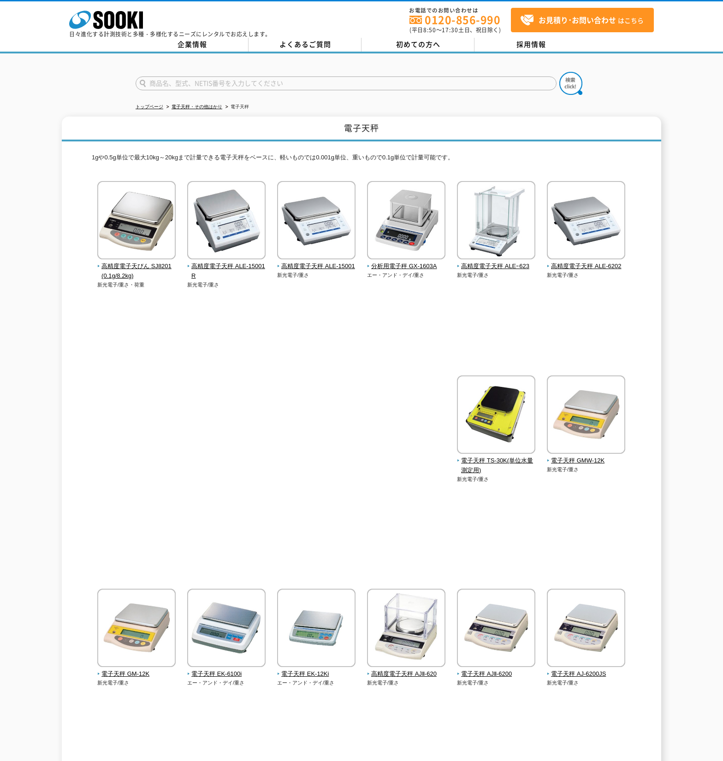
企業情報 (192, 44)
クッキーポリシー (255, 682)
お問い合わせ (145, 682)
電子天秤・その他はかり (197, 106)
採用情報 (531, 44)
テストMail (705, 756)
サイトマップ (302, 682)
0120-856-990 (462, 19)
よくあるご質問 (305, 44)
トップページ (149, 106)
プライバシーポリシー (197, 682)
